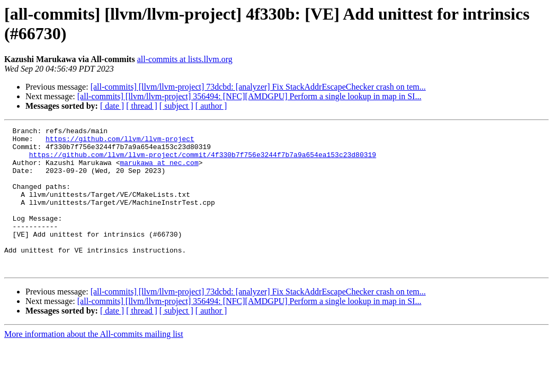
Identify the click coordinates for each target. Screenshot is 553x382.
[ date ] (112, 105)
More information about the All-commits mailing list (93, 362)
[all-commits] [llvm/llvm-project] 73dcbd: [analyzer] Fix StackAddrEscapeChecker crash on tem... (258, 86)
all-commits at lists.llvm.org (185, 59)
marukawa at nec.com (159, 170)
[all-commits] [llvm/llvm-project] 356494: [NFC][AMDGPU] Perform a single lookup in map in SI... (249, 96)
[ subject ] (176, 105)
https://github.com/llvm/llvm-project (120, 141)
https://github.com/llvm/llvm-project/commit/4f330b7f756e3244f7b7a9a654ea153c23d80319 (202, 161)
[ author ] (211, 105)
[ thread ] (141, 105)
